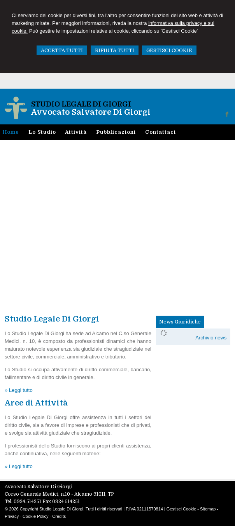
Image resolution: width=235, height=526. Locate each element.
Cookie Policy (36, 516)
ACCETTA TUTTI (62, 50)
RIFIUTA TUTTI (114, 50)
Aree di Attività (36, 402)
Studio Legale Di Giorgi (81, 104)
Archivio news (210, 338)
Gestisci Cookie (181, 509)
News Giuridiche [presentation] (180, 322)
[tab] (180, 322)
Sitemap (208, 509)
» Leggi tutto (19, 390)
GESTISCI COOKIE (169, 50)
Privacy (12, 516)
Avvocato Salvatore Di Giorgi (91, 112)
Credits (59, 516)
